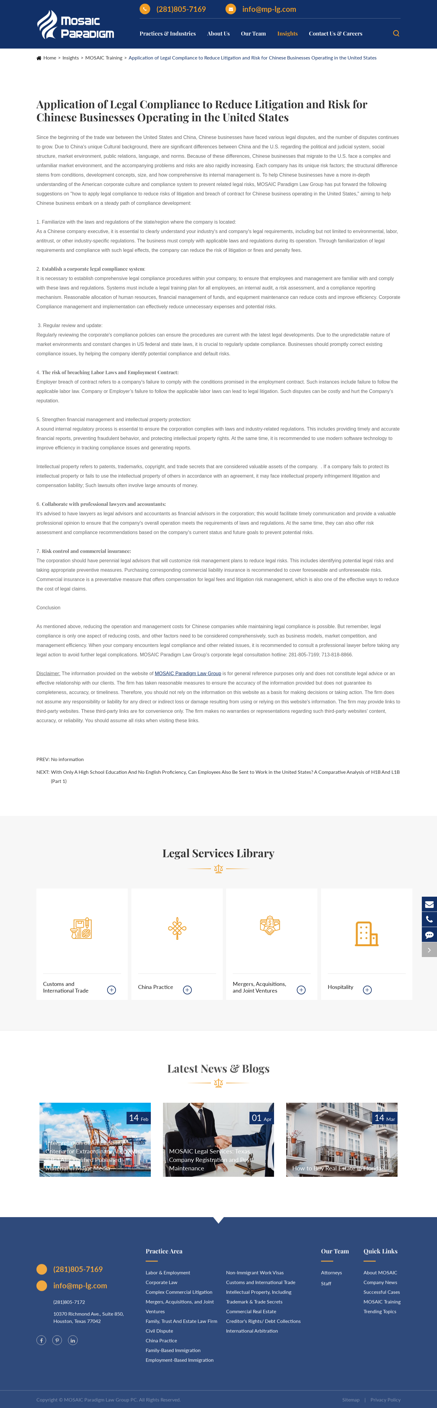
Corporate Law (162, 1286)
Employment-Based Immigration (180, 1364)
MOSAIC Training (103, 57)
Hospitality (340, 986)
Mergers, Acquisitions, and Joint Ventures (259, 987)
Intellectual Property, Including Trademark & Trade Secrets (258, 1300)
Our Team (253, 33)
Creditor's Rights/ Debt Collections (263, 1325)
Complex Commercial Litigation (179, 1296)
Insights (287, 33)
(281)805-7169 (173, 9)
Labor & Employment (168, 1276)
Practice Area (164, 1255)
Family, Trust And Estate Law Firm (181, 1325)
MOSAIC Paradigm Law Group (188, 673)
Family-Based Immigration (173, 1354)
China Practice (155, 986)
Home (49, 57)
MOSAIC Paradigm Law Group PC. (101, 1403)
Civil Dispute (159, 1335)
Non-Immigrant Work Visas (255, 1276)
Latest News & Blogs (218, 1071)
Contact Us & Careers (335, 33)
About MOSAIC (380, 1276)
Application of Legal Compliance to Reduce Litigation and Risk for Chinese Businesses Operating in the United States (253, 57)
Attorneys (331, 1276)
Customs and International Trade (66, 987)
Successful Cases (382, 1296)
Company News (380, 1286)
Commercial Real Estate (251, 1315)
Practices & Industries (168, 33)
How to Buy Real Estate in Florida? (338, 1168)
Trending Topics (380, 1315)
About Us (218, 33)
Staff (326, 1287)
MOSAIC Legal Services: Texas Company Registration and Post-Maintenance (211, 1159)
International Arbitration (252, 1335)
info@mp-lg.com (260, 9)
